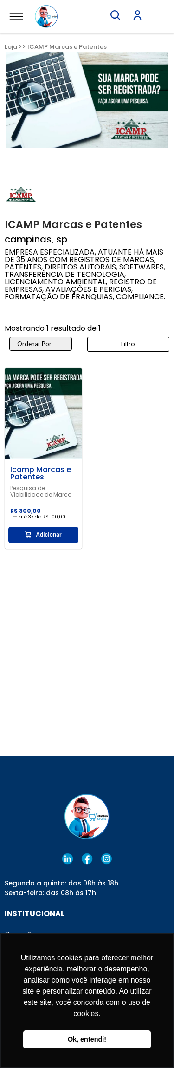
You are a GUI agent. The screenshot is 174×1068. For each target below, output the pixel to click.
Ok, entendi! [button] (87, 1039)
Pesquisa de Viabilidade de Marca (41, 491)
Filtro (128, 344)
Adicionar (43, 534)
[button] (115, 15)
